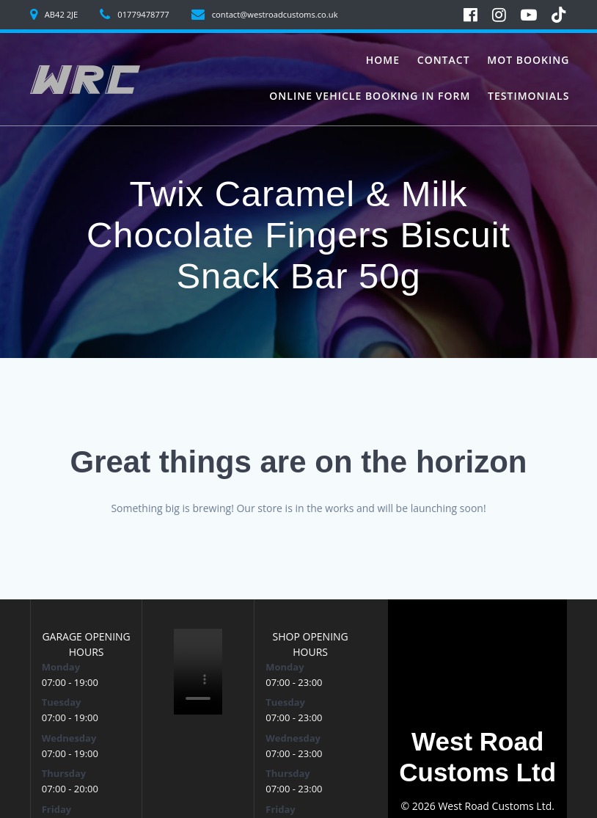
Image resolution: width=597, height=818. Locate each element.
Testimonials (528, 96)
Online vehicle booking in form (369, 96)
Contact (443, 60)
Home (383, 60)
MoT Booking (528, 60)
